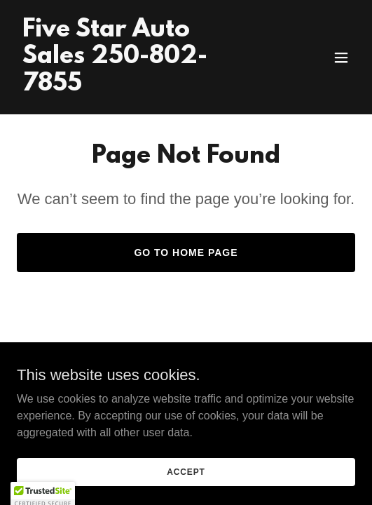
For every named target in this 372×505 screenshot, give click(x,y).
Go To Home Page (185, 252)
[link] (135, 87)
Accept (186, 471)
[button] (341, 57)
